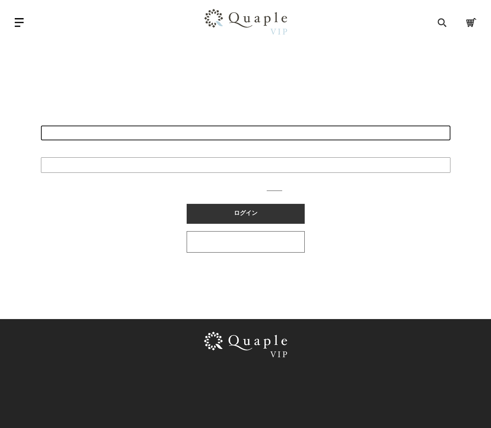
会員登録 (383, 23)
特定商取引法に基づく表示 (221, 377)
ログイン (416, 23)
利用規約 (162, 377)
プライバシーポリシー (298, 377)
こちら (274, 188)
